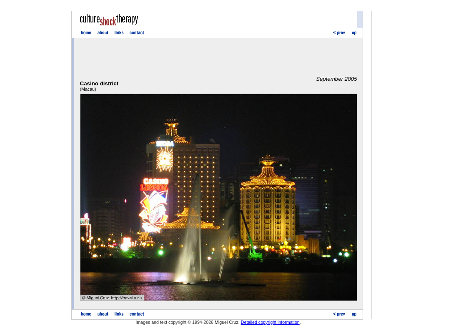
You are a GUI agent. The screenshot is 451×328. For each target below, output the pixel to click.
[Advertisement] (218, 57)
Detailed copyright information (270, 322)
